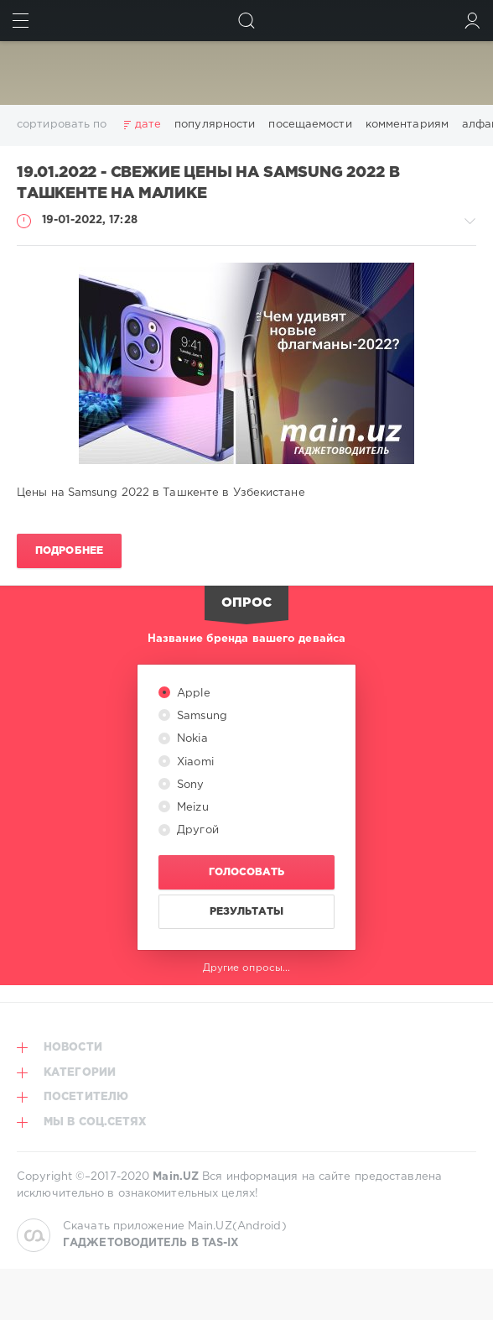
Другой (196, 830)
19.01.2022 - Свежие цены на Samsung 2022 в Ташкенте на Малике (208, 183)
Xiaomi (194, 762)
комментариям (407, 124)
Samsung (200, 716)
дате (148, 124)
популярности (214, 124)
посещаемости (309, 124)
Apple (192, 693)
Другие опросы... (247, 968)
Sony (189, 785)
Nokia (191, 738)
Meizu (191, 807)
